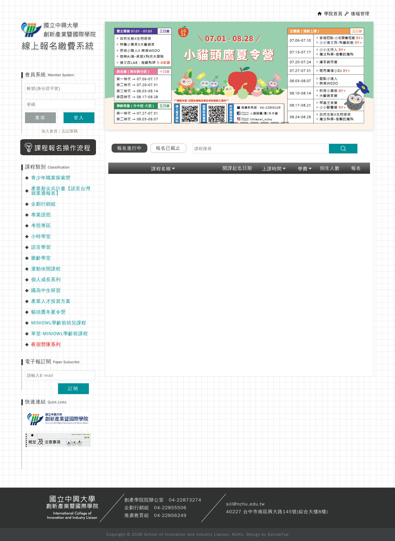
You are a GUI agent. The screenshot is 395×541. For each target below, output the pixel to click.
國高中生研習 (46, 290)
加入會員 (50, 131)
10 (285, 122)
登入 (79, 117)
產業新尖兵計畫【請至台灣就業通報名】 (60, 191)
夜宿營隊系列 (46, 344)
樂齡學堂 (41, 258)
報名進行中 (129, 148)
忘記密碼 (70, 131)
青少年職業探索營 (51, 178)
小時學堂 (41, 236)
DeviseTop (278, 534)
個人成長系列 (46, 279)
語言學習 (41, 247)
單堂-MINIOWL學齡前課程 (59, 333)
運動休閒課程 (46, 269)
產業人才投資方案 (51, 301)
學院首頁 (333, 13)
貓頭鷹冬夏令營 (48, 312)
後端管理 (360, 13)
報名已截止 (168, 148)
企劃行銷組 (43, 204)
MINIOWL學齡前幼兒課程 (58, 323)
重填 (40, 117)
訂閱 (73, 388)
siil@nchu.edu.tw (245, 504)
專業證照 (41, 215)
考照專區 (41, 225)
